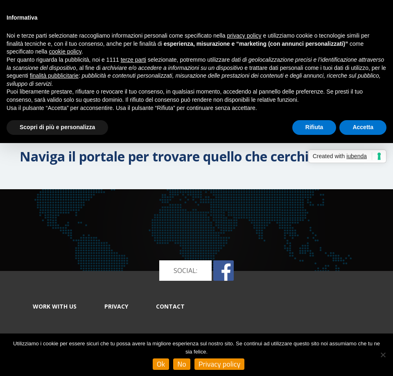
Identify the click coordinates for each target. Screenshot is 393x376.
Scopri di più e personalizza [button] (57, 127)
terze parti (133, 59)
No (181, 363)
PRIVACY (116, 306)
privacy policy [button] (244, 35)
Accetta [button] (362, 127)
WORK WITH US (55, 306)
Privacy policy (220, 363)
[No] (383, 355)
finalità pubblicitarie (54, 75)
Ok (161, 363)
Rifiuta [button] (314, 127)
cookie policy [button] (65, 51)
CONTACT (170, 306)
